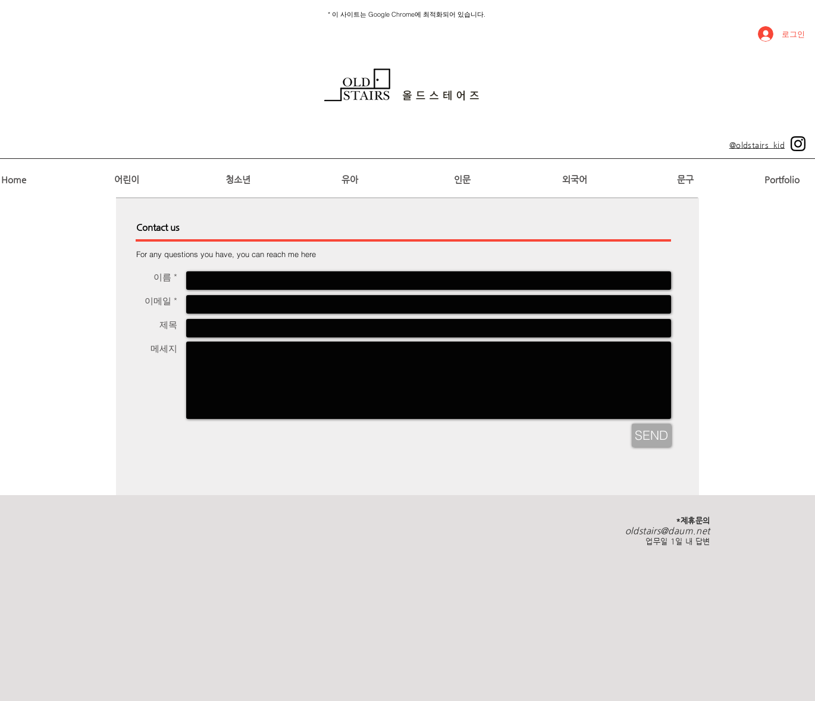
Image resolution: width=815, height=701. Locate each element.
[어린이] (126, 179)
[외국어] (574, 179)
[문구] (685, 179)
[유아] (349, 179)
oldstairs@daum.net (667, 530)
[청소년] (237, 179)
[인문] (462, 179)
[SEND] (651, 435)
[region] (402, 85)
